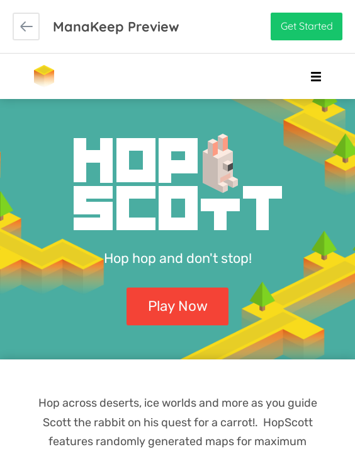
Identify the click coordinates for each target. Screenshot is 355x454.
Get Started (307, 26)
